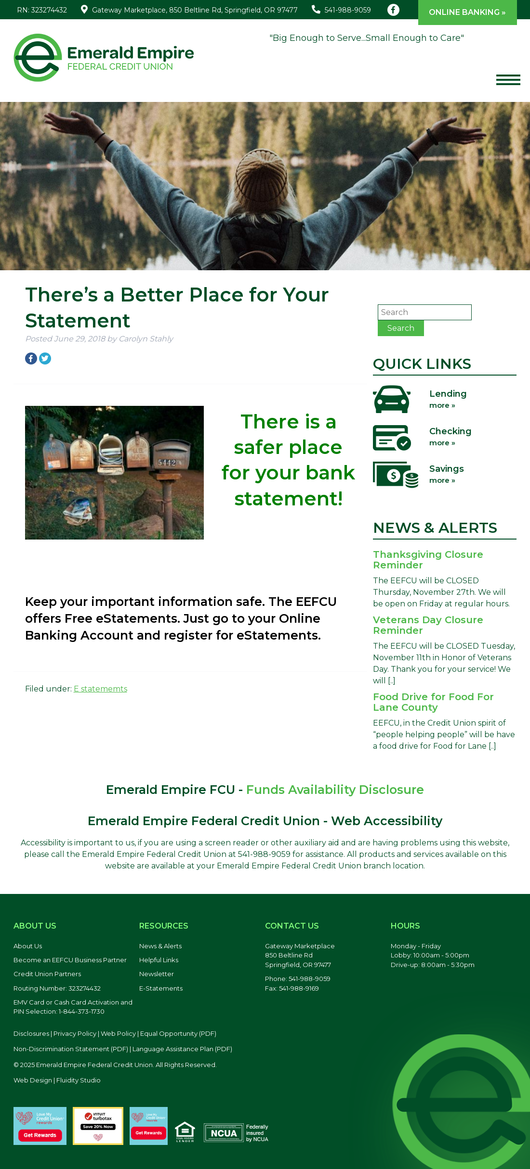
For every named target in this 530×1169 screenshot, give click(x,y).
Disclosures (31, 1033)
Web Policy (118, 1033)
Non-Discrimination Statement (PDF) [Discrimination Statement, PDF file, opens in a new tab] (70, 1049)
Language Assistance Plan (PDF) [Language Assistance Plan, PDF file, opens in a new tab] (182, 1049)
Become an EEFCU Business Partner (70, 960)
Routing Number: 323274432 (57, 988)
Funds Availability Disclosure (335, 789)
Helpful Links (158, 960)
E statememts (100, 688)
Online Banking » (467, 12)
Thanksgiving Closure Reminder (428, 560)
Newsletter (156, 974)
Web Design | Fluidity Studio (57, 1080)
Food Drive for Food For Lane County (433, 702)
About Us (27, 946)
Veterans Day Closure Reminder (428, 625)
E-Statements (161, 988)
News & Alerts (160, 946)
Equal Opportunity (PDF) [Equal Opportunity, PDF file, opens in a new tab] (178, 1033)
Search (400, 328)
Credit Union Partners (47, 974)
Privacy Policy (74, 1033)
